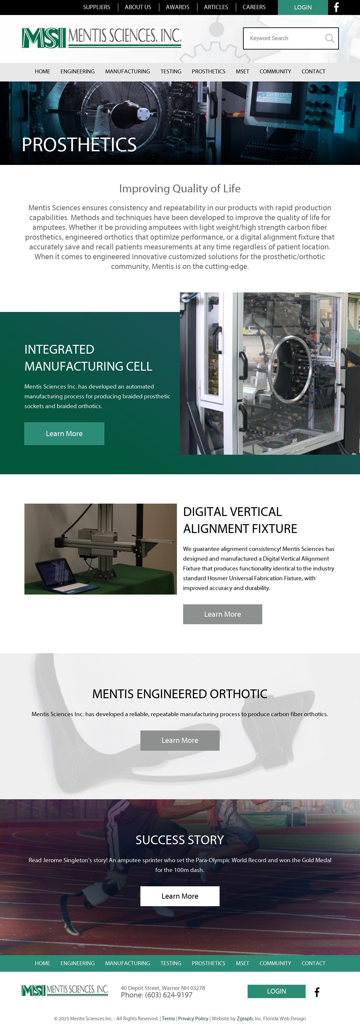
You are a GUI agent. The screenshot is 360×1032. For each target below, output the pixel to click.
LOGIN (303, 7)
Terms (168, 1019)
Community (275, 71)
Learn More (64, 433)
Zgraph (245, 1019)
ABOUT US (138, 7)
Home (42, 71)
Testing (171, 71)
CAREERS (254, 7)
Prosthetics (208, 71)
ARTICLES (216, 7)
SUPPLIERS (96, 7)
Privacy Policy (193, 1019)
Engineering (78, 71)
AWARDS (177, 7)
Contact (313, 71)
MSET (242, 71)
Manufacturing (127, 71)
